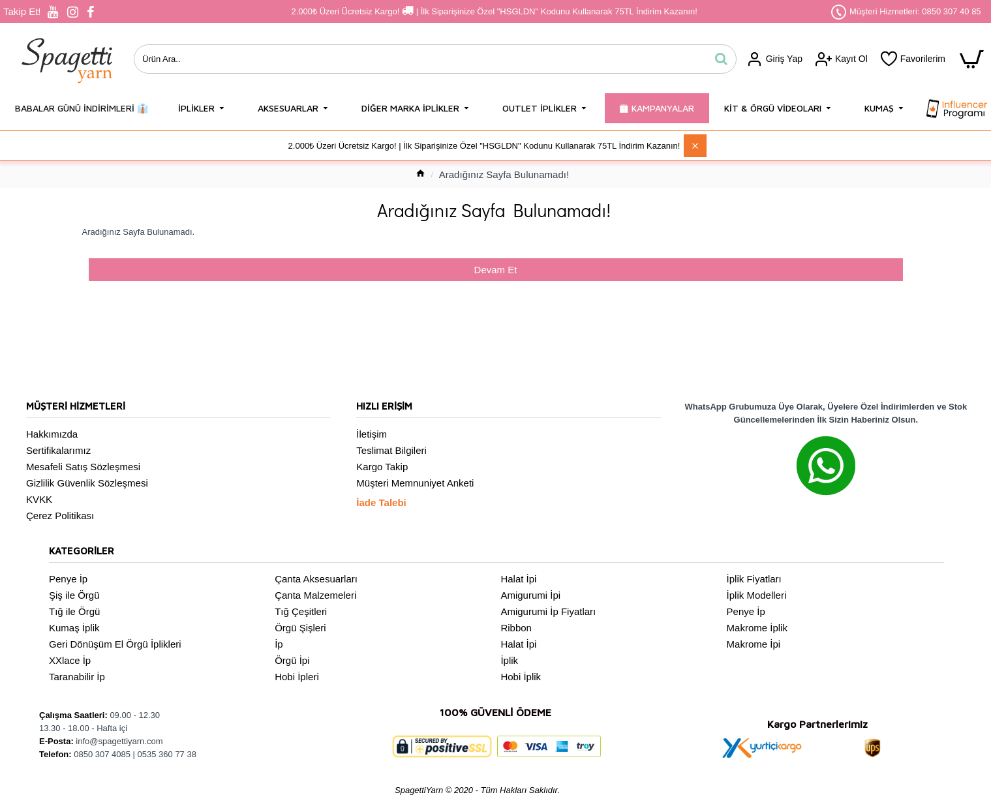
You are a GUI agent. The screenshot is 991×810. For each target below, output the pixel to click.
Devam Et (495, 269)
